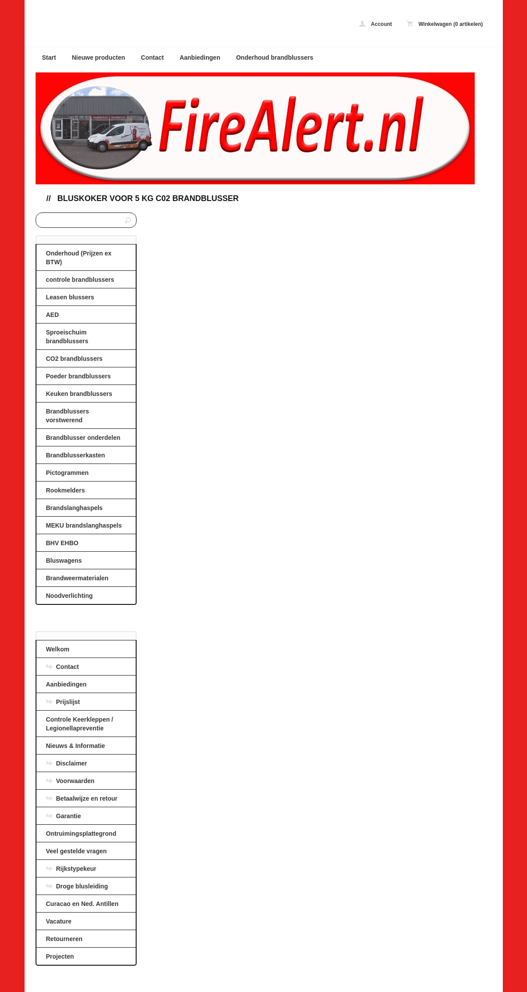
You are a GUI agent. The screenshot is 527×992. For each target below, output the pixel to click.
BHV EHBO (62, 542)
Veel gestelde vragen (76, 851)
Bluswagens (64, 560)
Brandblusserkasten (75, 455)
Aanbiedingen (200, 57)
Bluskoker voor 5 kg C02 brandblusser (148, 198)
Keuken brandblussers (79, 393)
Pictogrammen (67, 472)
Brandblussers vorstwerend (67, 416)
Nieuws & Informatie (75, 745)
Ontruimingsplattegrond (81, 833)
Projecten (60, 956)
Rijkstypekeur (76, 868)
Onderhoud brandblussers (274, 57)
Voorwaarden (75, 780)
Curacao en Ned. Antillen (82, 903)
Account (375, 24)
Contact (152, 57)
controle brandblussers (80, 279)
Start (49, 57)
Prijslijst (68, 701)
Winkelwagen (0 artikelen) (445, 24)
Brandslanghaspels (74, 507)
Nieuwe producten (98, 57)
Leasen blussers (70, 297)
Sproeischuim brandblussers (67, 337)
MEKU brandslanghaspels (84, 525)
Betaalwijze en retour (87, 798)
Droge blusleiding (82, 886)
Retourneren (64, 938)
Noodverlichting (69, 595)
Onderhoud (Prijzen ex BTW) (79, 258)
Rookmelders (65, 490)
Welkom (57, 649)
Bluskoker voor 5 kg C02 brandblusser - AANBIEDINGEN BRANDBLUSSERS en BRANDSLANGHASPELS (152, 25)
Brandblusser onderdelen (83, 437)
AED (52, 314)
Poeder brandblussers (78, 376)
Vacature (59, 921)
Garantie (68, 815)
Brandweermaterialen (77, 578)
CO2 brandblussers (74, 358)
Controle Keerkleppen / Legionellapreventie (79, 724)
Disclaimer (71, 763)
